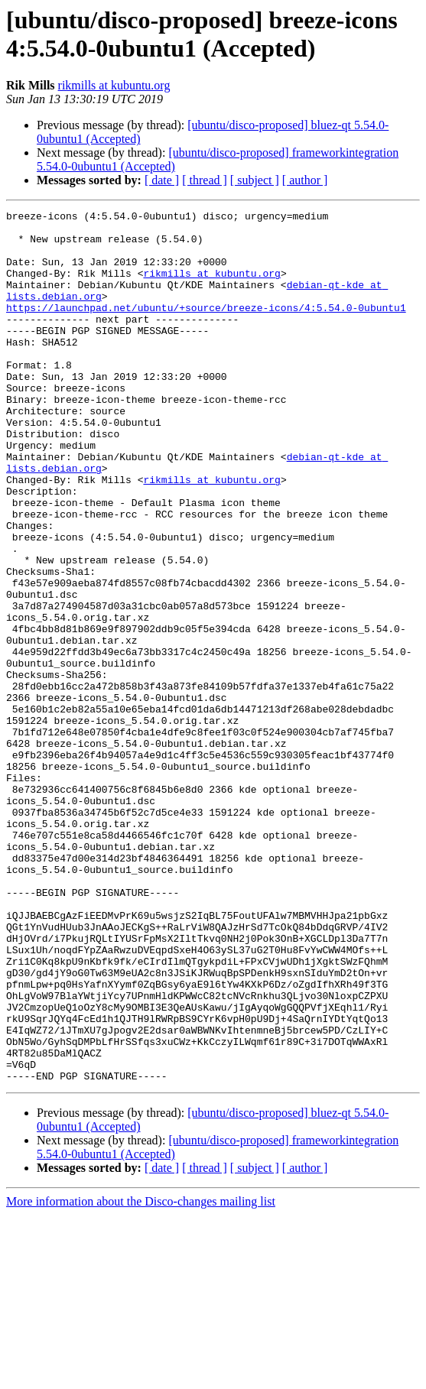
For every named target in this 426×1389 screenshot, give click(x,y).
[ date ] (162, 180)
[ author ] (305, 180)
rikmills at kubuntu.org (114, 85)
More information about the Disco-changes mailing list (140, 1375)
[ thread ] (204, 180)
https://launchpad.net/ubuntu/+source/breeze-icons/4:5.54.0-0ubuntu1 (206, 328)
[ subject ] (254, 180)
